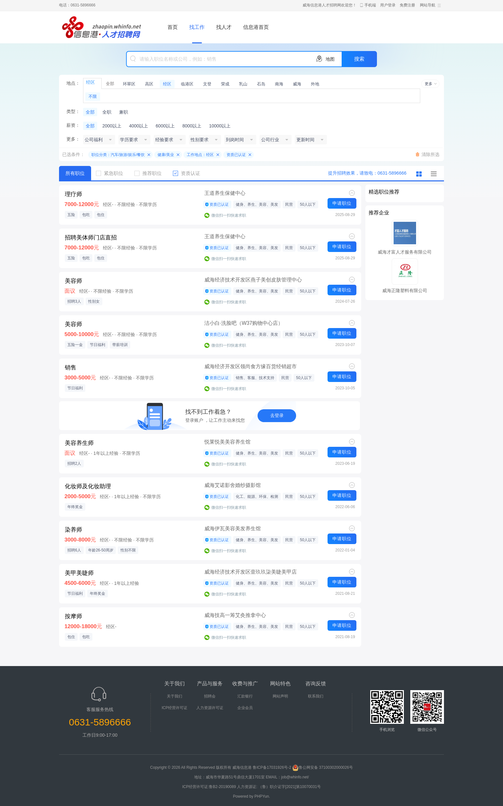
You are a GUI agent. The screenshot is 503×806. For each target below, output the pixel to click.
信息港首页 (256, 27)
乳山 (243, 84)
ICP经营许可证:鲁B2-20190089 (209, 786)
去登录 (277, 415)
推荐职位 (150, 173)
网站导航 (427, 5)
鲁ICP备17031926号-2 (272, 767)
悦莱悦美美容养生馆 (227, 442)
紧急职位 (112, 173)
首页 (172, 27)
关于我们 (174, 696)
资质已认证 (236, 154)
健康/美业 (166, 154)
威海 (297, 84)
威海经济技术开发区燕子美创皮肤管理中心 (253, 279)
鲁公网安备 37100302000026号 (322, 767)
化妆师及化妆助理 (88, 486)
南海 (279, 84)
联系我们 (315, 696)
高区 (149, 84)
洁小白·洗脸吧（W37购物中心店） (243, 323)
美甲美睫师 (79, 573)
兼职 (123, 112)
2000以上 (111, 125)
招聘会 (210, 696)
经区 (167, 84)
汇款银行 (245, 696)
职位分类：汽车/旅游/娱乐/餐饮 (118, 154)
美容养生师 (79, 443)
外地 (315, 84)
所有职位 (75, 173)
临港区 (187, 84)
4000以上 (138, 125)
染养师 (73, 529)
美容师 (73, 281)
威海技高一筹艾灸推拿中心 (235, 615)
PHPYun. (262, 796)
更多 (428, 84)
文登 (207, 84)
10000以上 (220, 125)
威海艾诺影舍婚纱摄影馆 (232, 485)
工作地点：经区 (200, 154)
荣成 (225, 84)
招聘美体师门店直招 (91, 237)
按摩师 (73, 616)
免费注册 (407, 5)
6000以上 (165, 125)
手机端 (370, 5)
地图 (330, 59)
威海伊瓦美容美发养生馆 (232, 528)
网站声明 (280, 696)
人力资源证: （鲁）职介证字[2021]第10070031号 (279, 786)
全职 (106, 112)
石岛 (261, 84)
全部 (110, 83)
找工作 (197, 27)
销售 (70, 367)
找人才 (224, 27)
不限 (93, 96)
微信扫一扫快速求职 (228, 215)
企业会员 (245, 708)
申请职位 (342, 203)
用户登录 (388, 5)
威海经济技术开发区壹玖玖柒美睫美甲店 (250, 572)
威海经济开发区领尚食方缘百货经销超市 (250, 366)
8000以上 (191, 125)
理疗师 (73, 194)
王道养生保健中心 (224, 193)
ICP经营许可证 (174, 708)
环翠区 (129, 84)
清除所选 (430, 154)
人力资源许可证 (209, 708)
